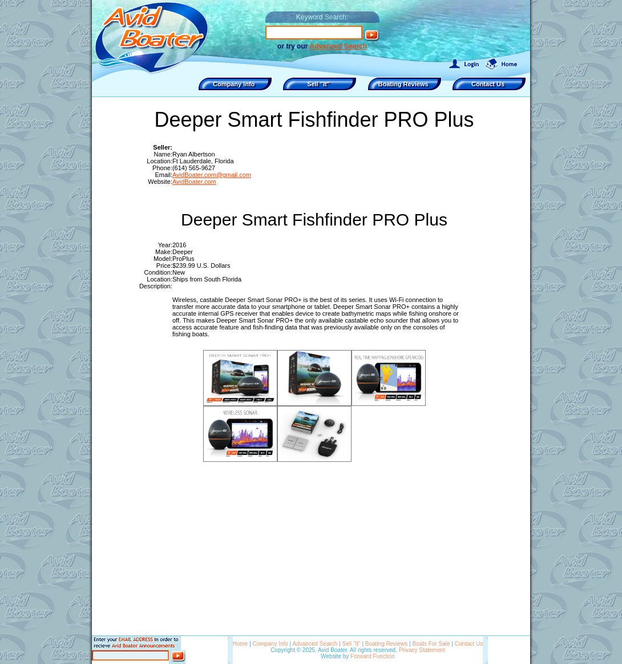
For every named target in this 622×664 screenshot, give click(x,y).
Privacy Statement (422, 650)
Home (240, 644)
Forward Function (372, 656)
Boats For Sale (431, 644)
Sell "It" (351, 644)
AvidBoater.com (194, 181)
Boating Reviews (386, 644)
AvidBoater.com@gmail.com (211, 174)
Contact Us (469, 644)
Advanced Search (338, 46)
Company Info (270, 644)
